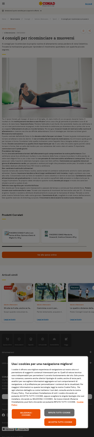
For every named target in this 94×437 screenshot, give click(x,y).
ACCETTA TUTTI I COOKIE (60, 422)
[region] (48, 392)
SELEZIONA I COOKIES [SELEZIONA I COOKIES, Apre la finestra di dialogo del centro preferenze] (26, 413)
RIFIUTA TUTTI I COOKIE (59, 412)
